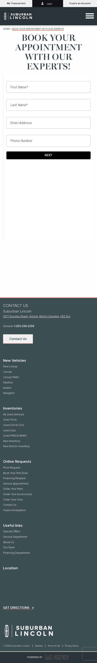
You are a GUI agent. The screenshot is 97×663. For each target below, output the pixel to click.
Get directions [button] (16, 607)
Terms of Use (54, 646)
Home (6, 29)
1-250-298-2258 (24, 326)
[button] (16, 3)
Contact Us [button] (18, 339)
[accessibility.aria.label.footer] (57, 657)
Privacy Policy (71, 646)
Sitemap (39, 646)
